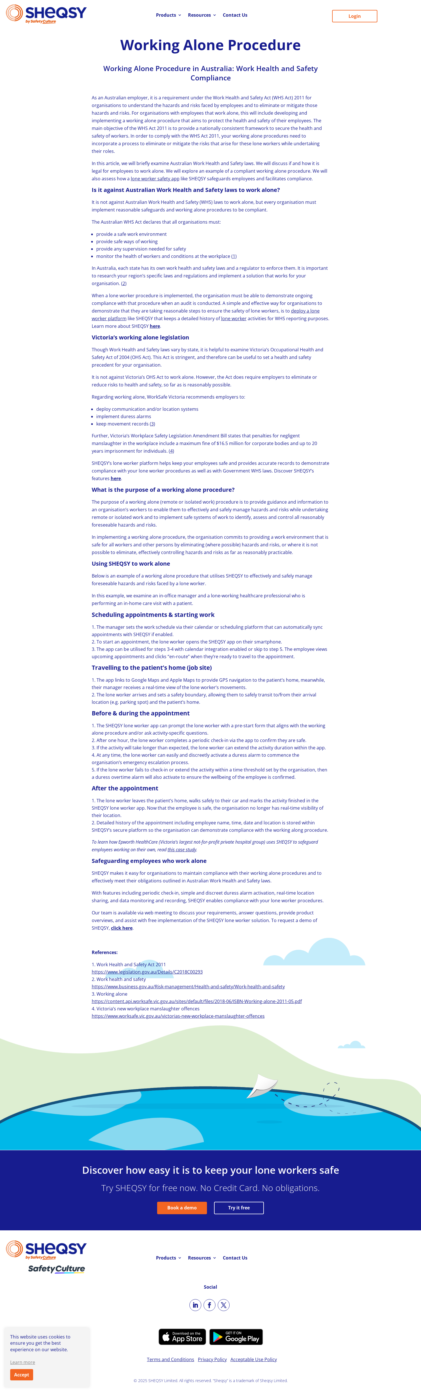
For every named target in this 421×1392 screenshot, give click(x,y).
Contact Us (235, 15)
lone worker (234, 318)
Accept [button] (21, 1375)
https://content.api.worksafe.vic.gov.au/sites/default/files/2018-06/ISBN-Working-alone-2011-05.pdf (197, 1001)
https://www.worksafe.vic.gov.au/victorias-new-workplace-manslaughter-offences (178, 1016)
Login (355, 16)
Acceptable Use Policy (253, 1359)
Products (166, 15)
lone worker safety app (155, 179)
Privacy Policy (212, 1359)
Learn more (22, 1362)
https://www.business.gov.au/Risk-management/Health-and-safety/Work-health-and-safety (188, 986)
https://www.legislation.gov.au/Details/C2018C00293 (147, 972)
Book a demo (182, 1208)
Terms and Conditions (170, 1359)
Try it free (239, 1208)
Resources (199, 15)
